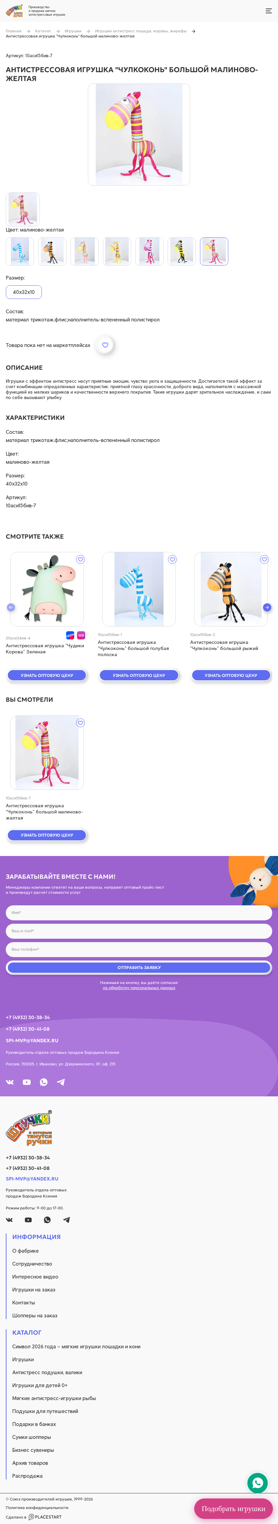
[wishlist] (80, 559)
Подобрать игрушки (233, 1508)
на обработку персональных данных (139, 987)
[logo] (139, 1128)
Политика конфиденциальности (37, 1507)
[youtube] (27, 1082)
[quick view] (47, 589)
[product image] (139, 134)
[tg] (61, 1082)
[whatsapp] (44, 1082)
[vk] (10, 1082)
